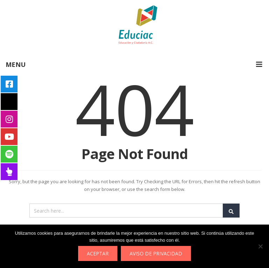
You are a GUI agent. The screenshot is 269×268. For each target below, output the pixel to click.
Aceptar (98, 253)
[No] (260, 246)
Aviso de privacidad (156, 253)
